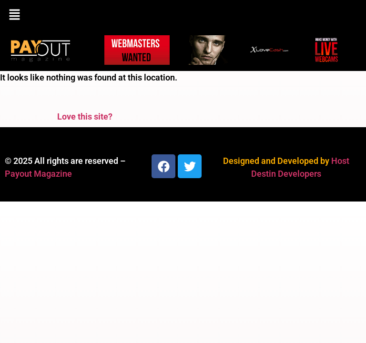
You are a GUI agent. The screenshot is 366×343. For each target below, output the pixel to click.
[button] (183, 15)
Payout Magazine (38, 174)
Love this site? (84, 116)
